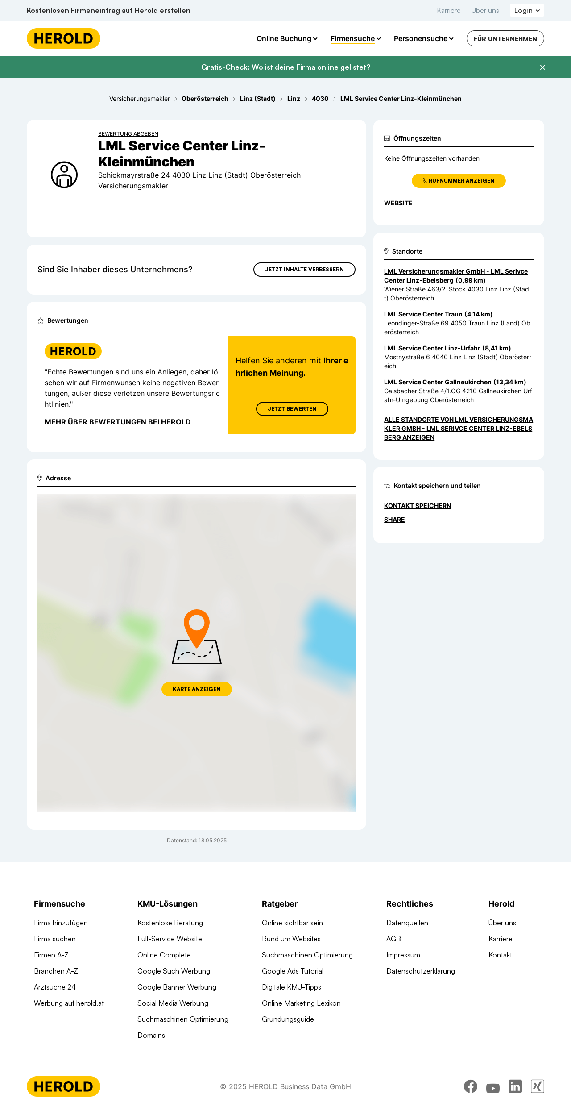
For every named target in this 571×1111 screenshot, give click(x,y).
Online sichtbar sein (292, 922)
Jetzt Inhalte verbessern (304, 269)
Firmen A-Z (51, 954)
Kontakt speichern (417, 505)
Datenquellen (407, 922)
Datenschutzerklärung (420, 970)
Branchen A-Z (56, 970)
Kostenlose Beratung (170, 922)
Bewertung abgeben (128, 133)
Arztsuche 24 (55, 986)
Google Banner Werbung (176, 986)
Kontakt (500, 954)
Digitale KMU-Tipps (291, 986)
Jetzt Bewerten (292, 408)
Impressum (403, 954)
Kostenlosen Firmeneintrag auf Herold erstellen (108, 10)
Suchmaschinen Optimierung (182, 1019)
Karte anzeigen (197, 689)
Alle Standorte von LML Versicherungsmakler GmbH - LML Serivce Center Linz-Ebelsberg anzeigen (458, 428)
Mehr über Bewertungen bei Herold (118, 421)
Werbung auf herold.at (69, 1003)
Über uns (485, 10)
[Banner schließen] (542, 67)
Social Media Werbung (172, 1003)
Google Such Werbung (173, 970)
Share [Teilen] (394, 519)
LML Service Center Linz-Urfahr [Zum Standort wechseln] (432, 348)
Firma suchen (55, 938)
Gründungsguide (288, 1019)
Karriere (449, 10)
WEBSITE (398, 203)
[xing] (537, 1086)
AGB (393, 938)
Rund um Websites (291, 938)
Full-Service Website (169, 938)
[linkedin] (515, 1086)
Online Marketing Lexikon (301, 1003)
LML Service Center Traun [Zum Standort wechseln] (423, 314)
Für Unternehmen (505, 38)
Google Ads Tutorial (292, 970)
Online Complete (164, 954)
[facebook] (470, 1086)
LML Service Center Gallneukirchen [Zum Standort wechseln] (438, 382)
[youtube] (493, 1086)
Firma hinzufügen (61, 922)
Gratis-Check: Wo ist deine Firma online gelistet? (285, 66)
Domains (151, 1035)
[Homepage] (63, 38)
